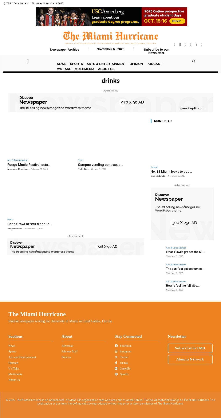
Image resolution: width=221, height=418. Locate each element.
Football (154, 167)
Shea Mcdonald (158, 176)
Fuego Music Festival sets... (29, 165)
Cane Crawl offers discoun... (30, 224)
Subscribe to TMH (190, 348)
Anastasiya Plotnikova (17, 169)
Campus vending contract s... (101, 165)
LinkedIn (123, 368)
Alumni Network (190, 359)
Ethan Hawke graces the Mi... (184, 251)
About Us (14, 380)
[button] (193, 60)
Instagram (123, 351)
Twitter (122, 357)
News (80, 160)
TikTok (121, 362)
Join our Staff (70, 351)
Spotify (122, 374)
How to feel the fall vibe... (182, 285)
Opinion (13, 362)
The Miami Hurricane (37, 314)
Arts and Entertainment (22, 357)
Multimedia (15, 374)
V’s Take (13, 368)
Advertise (67, 345)
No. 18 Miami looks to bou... (171, 171)
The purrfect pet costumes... (184, 268)
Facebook (123, 345)
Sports (12, 351)
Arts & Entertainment (17, 160)
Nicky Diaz (83, 169)
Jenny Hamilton (14, 228)
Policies (66, 357)
